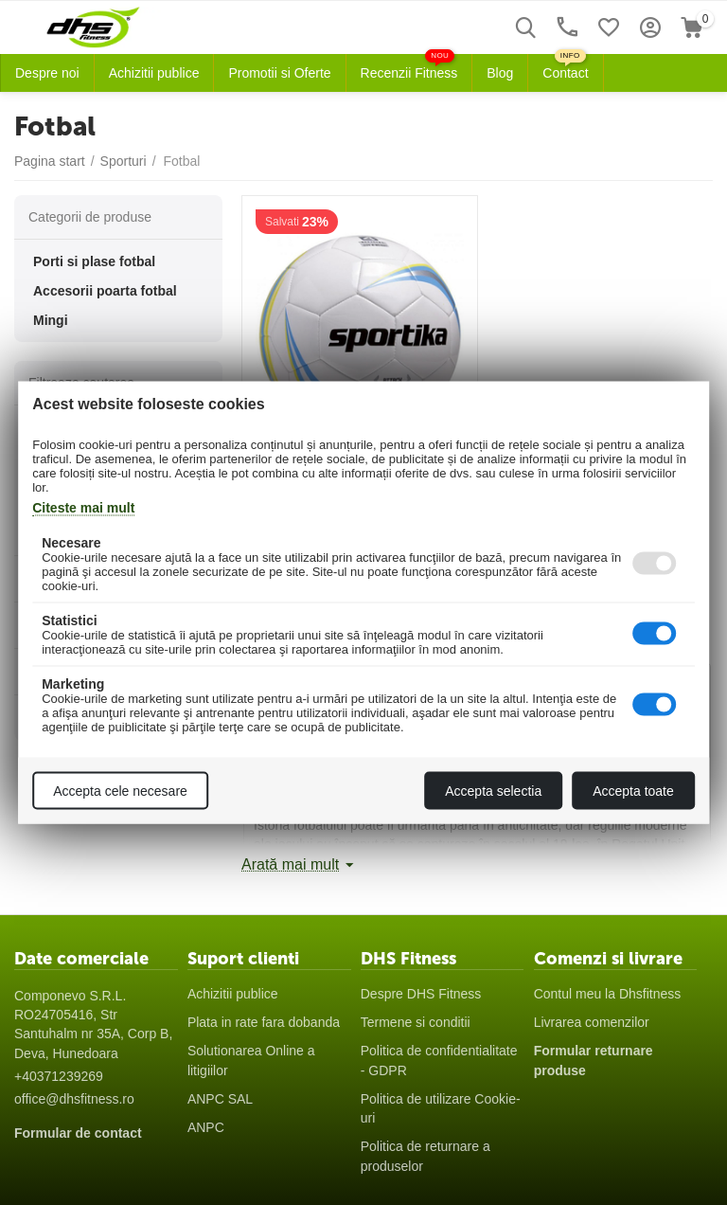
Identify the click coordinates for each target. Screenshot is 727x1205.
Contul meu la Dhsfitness (608, 993)
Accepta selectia (493, 791)
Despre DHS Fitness (421, 993)
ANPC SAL (220, 1098)
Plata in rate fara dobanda (263, 1022)
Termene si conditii (415, 1022)
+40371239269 (58, 1076)
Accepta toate (633, 791)
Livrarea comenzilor (591, 1022)
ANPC (205, 1127)
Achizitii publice (232, 993)
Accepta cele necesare (120, 791)
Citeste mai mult (83, 507)
